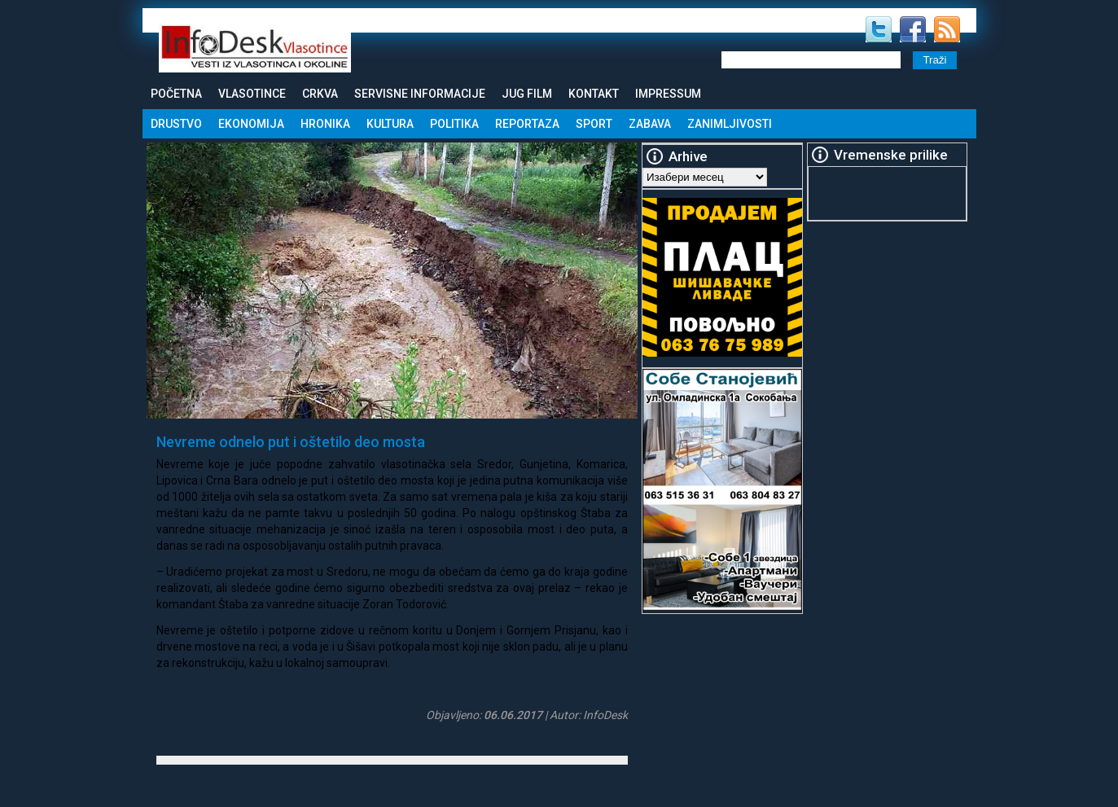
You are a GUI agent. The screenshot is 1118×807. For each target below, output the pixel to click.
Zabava (650, 123)
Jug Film (527, 93)
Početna (176, 93)
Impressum (668, 93)
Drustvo (176, 123)
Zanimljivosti (729, 123)
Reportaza (527, 123)
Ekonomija (251, 123)
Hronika (325, 123)
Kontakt (593, 93)
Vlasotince (252, 93)
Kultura (390, 123)
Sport (594, 123)
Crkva (320, 93)
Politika (454, 123)
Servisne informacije (419, 93)
